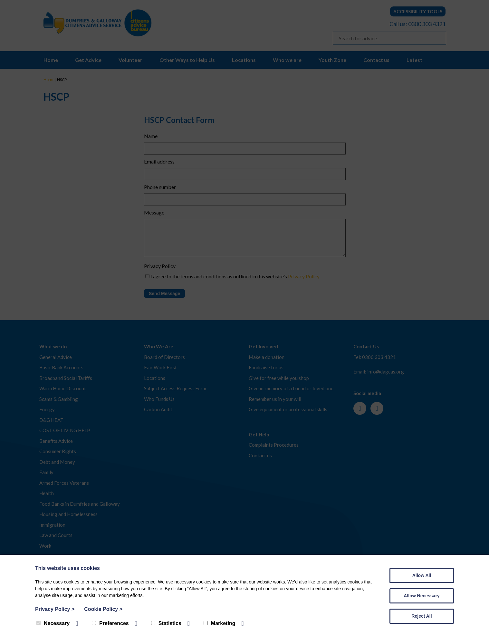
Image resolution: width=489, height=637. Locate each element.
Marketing (219, 623)
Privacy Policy (54, 609)
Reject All (421, 616)
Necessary (53, 623)
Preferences (110, 623)
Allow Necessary (421, 595)
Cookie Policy (103, 609)
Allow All (421, 575)
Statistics (166, 623)
